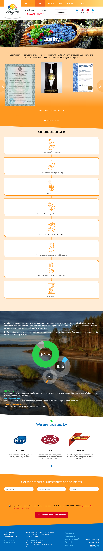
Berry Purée (69, 545)
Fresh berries (69, 533)
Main (50, 35)
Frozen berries (70, 536)
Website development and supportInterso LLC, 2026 (92, 540)
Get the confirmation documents (51, 514)
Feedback (60, 12)
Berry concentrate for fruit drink (72, 540)
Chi (88, 11)
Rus (77, 11)
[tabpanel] (51, 77)
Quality (39, 3)
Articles (70, 3)
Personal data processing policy (10, 541)
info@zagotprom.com (37, 540)
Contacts (80, 3)
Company (50, 3)
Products (28, 3)
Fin (93, 11)
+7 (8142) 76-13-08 (34, 542)
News (60, 3)
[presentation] (51, 497)
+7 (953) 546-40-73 (37, 544)
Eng (82, 11)
